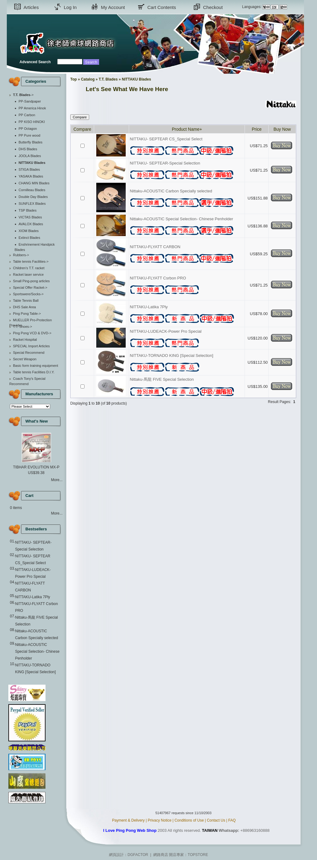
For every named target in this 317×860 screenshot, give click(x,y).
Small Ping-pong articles (31, 281)
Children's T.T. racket (29, 268)
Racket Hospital (25, 339)
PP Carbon (27, 115)
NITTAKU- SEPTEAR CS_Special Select (166, 139)
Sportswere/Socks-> (28, 294)
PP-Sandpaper (30, 101)
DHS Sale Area (24, 307)
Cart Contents (161, 7)
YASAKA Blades (31, 176)
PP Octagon (28, 128)
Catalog (87, 79)
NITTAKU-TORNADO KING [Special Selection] (171, 355)
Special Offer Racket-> (30, 287)
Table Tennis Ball (25, 300)
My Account (113, 7)
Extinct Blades (29, 237)
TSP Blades (28, 210)
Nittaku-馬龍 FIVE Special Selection (162, 379)
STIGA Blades (29, 169)
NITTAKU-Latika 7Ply (32, 597)
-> (23, 95)
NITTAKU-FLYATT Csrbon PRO (158, 278)
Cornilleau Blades (32, 190)
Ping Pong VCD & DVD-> (32, 333)
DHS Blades (28, 149)
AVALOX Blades (31, 224)
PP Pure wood (29, 135)
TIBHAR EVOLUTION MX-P (36, 467)
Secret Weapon (25, 359)
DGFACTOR (138, 855)
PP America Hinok (32, 108)
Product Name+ (187, 129)
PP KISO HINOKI (32, 122)
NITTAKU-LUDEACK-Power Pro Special (166, 331)
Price (257, 129)
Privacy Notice (160, 820)
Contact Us (216, 820)
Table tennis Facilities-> (31, 261)
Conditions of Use (189, 820)
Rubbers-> (21, 255)
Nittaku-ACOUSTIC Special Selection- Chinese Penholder (37, 651)
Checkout (213, 7)
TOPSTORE (198, 855)
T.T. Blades (108, 79)
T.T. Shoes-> (22, 326)
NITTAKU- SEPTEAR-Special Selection (165, 163)
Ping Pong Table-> (27, 313)
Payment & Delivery (128, 820)
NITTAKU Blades (136, 79)
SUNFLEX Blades (32, 203)
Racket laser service (28, 274)
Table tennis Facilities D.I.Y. (33, 372)
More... (57, 480)
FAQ (232, 820)
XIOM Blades (29, 231)
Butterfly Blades (30, 142)
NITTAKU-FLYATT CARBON (155, 246)
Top (73, 79)
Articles (31, 7)
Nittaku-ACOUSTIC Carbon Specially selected (171, 191)
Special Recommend (29, 352)
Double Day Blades (33, 197)
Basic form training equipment (35, 365)
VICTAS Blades (30, 217)
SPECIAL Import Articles (31, 346)
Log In (70, 7)
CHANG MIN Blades (34, 183)
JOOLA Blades (30, 156)
